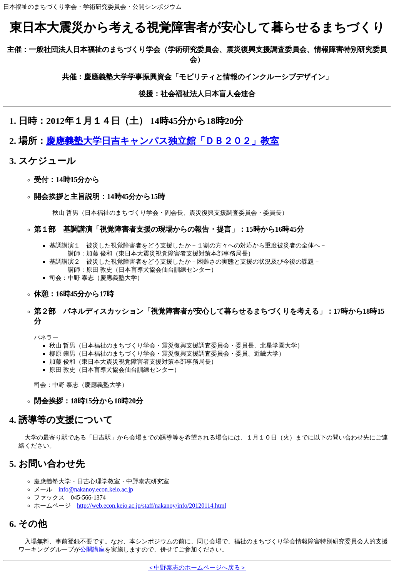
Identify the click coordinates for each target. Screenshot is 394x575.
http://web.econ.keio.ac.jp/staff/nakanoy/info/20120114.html (151, 505)
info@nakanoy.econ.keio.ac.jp (95, 489)
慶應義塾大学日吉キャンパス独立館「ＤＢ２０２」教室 (162, 141)
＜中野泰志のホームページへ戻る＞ (197, 567)
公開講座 (92, 549)
